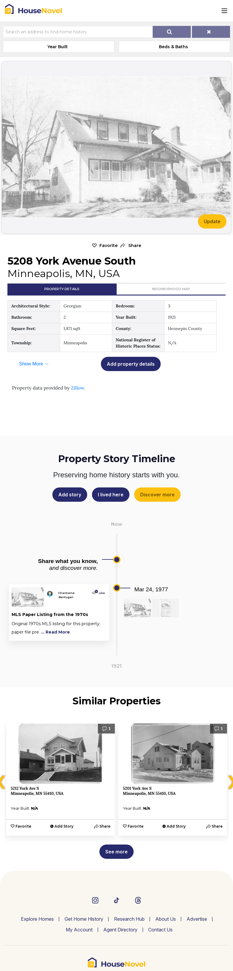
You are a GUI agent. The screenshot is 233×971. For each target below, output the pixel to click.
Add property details (131, 364)
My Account (79, 930)
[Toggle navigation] (224, 11)
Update (212, 221)
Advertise (197, 919)
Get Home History (84, 919)
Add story (69, 495)
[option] (60, 780)
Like (100, 593)
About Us (165, 919)
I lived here (110, 495)
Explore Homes (37, 919)
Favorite (108, 245)
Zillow (77, 388)
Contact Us (160, 930)
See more (116, 852)
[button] (131, 246)
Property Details (61, 289)
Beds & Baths (173, 46)
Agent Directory (120, 930)
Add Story (64, 826)
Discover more (157, 495)
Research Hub (129, 919)
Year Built (57, 46)
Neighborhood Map (171, 289)
